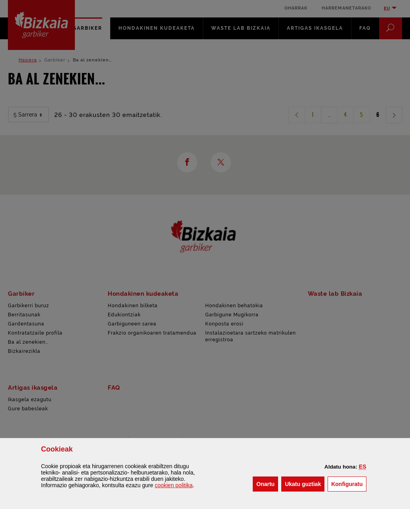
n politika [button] (174, 485)
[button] (362, 466)
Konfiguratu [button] (348, 483)
